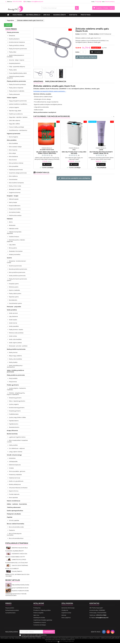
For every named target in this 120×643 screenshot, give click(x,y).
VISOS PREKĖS (17, 15)
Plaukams (12, 530)
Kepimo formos (13, 491)
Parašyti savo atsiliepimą (86, 57)
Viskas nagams (12, 97)
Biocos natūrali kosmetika (15, 523)
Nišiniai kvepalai (13, 199)
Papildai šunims (13, 424)
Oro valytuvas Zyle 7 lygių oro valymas (74, 152)
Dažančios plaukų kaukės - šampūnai (16, 77)
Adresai (63, 615)
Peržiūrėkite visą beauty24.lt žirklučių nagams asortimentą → (49, 91)
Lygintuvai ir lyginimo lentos (17, 437)
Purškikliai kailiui (13, 414)
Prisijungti (98, 1)
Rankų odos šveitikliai (15, 359)
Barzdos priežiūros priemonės (18, 269)
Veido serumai (13, 313)
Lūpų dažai (12, 244)
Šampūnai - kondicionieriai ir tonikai (16, 261)
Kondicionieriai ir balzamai (17, 42)
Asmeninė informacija (67, 608)
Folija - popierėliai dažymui (17, 66)
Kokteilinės (12, 458)
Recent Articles (12, 580)
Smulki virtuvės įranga (14, 455)
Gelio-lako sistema (14, 120)
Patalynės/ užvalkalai (14, 514)
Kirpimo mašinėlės (14, 290)
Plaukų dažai (13, 70)
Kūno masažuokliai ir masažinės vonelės (17, 441)
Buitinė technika (12, 433)
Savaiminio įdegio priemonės (18, 173)
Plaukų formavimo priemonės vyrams (17, 279)
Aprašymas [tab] (38, 81)
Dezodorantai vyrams (15, 303)
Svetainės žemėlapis (39, 625)
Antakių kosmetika (14, 254)
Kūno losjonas (13, 150)
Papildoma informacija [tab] (55, 81)
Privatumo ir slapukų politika (42, 610)
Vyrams (9, 257)
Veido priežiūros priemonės (17, 275)
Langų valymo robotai (15, 451)
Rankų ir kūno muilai (15, 186)
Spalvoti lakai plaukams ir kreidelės (15, 55)
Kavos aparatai (13, 497)
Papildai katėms (13, 420)
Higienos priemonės (13, 133)
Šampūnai (12, 35)
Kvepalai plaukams (14, 63)
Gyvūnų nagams (14, 404)
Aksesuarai (12, 225)
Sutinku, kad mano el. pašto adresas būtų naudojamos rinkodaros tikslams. (34, 635)
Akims (11, 222)
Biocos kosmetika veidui (16, 527)
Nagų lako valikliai (14, 123)
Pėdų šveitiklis (13, 378)
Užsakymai (64, 610)
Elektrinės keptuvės (15, 464)
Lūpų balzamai (13, 316)
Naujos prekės (9, 608)
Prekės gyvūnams (13, 385)
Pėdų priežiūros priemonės (16, 375)
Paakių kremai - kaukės (16, 329)
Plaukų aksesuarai (14, 94)
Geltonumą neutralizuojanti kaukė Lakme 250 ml (101, 152)
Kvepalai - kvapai (12, 196)
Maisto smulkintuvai (13, 501)
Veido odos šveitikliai (15, 339)
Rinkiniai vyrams (13, 287)
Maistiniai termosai (14, 478)
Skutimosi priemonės (15, 266)
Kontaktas (94, 603)
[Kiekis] (83, 52)
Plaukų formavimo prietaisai (17, 84)
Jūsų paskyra (67, 603)
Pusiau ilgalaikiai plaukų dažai (18, 73)
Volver (8, 25)
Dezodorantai (13, 179)
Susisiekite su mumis (39, 622)
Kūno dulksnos (13, 176)
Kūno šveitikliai (13, 143)
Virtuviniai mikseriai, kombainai (18, 487)
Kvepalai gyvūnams (15, 411)
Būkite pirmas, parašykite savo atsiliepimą (74, 178)
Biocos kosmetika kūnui (16, 538)
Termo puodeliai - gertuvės (17, 471)
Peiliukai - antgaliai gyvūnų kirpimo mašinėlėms (16, 393)
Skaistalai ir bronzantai (15, 251)
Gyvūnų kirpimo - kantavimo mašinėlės (16, 388)
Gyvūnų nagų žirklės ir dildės (17, 417)
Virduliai (11, 468)
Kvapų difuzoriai (12, 430)
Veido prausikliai (14, 326)
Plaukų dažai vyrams (15, 293)
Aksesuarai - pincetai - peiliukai (18, 346)
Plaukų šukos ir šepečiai (16, 87)
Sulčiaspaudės (13, 461)
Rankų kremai (13, 352)
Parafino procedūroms (16, 114)
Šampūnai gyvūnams (15, 397)
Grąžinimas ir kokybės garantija (42, 620)
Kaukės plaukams (14, 39)
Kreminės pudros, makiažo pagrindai (16, 240)
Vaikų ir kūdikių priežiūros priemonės (15, 371)
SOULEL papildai (14, 520)
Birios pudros (13, 248)
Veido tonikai (13, 336)
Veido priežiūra (12, 310)
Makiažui (10, 218)
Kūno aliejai (12, 153)
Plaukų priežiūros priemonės (16, 81)
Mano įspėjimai (66, 617)
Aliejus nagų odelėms (15, 355)
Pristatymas (85, 15)
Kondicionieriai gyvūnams (16, 407)
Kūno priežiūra (11, 140)
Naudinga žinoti (59, 15)
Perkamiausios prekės (12, 610)
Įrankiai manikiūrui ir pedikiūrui (18, 104)
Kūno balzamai (13, 156)
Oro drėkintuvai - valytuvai (17, 448)
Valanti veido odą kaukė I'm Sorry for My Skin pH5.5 (47, 152)
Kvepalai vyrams (14, 283)
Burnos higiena (13, 137)
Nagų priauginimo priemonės (18, 101)
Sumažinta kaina (10, 612)
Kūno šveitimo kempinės (16, 182)
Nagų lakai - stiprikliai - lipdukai (18, 117)
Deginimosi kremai (14, 192)
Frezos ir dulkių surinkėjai (16, 127)
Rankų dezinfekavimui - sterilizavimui (15, 366)
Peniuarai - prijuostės (14, 306)
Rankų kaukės (13, 362)
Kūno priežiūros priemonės (17, 272)
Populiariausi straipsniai (16, 543)
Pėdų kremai (13, 381)
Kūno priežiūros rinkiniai (16, 163)
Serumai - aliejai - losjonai (16, 60)
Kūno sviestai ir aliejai (15, 146)
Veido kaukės (13, 319)
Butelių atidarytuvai (15, 484)
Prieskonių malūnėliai (15, 474)
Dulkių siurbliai (13, 445)
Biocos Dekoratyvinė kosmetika (14, 534)
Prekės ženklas (94, 34)
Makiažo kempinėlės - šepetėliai (14, 232)
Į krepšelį (96, 52)
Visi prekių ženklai (33, 15)
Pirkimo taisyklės (38, 612)
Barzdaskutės (13, 300)
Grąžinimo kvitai (66, 612)
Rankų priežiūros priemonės (16, 349)
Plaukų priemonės (13, 32)
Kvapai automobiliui (15, 209)
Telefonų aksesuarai (14, 507)
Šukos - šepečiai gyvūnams (17, 401)
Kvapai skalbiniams (14, 205)
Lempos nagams (14, 107)
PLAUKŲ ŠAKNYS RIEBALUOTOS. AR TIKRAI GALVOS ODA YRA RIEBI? (17, 574)
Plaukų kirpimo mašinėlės (16, 91)
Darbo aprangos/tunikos (15, 510)
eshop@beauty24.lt (37, 1)
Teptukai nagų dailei (15, 110)
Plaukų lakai (12, 52)
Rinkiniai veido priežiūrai (16, 333)
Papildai (9, 517)
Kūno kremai (13, 159)
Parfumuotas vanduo (15, 215)
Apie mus (46, 15)
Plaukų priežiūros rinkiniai (16, 45)
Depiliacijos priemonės (16, 169)
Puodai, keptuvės (14, 494)
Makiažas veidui (13, 228)
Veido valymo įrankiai (15, 342)
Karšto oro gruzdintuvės (16, 481)
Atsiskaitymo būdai (39, 617)
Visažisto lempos (14, 236)
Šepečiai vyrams (14, 296)
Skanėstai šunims (14, 427)
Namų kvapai (13, 202)
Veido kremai (13, 323)
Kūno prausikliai (13, 166)
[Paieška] (60, 8)
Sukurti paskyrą (109, 1)
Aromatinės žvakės (14, 212)
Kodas (77, 34)
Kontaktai (73, 15)
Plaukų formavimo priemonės (18, 48)
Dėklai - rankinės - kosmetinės (17, 504)
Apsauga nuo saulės (15, 189)
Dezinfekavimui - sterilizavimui (18, 130)
